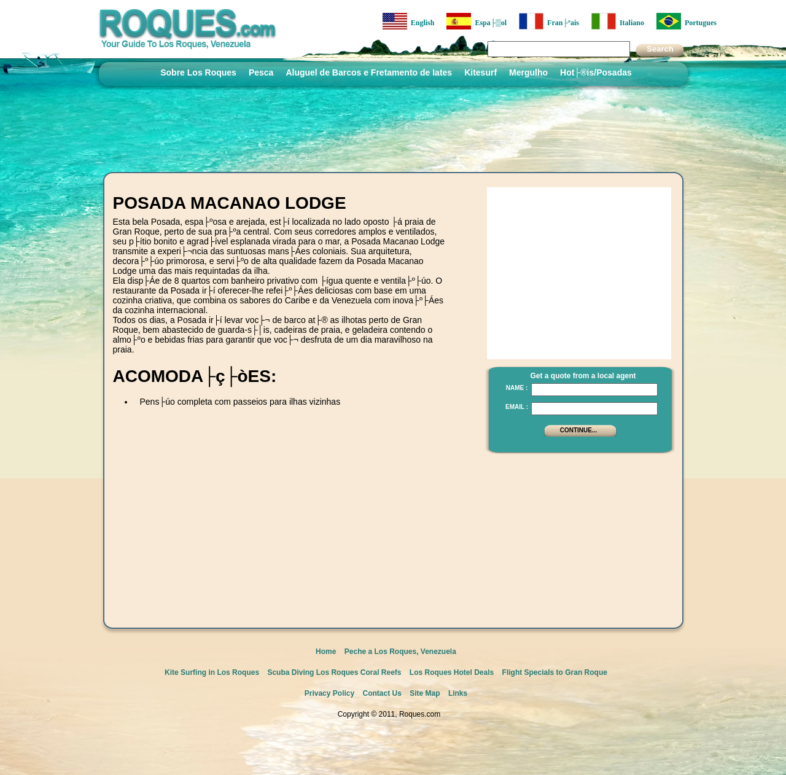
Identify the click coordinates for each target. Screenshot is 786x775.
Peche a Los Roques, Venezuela (400, 651)
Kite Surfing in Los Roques (212, 672)
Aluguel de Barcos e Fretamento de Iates (369, 72)
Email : (516, 406)
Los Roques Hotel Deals (452, 672)
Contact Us (382, 693)
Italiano (617, 21)
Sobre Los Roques (198, 72)
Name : (517, 387)
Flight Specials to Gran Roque (554, 672)
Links (457, 693)
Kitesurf (480, 72)
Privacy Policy (329, 693)
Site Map (425, 693)
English (409, 21)
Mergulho (528, 72)
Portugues (686, 21)
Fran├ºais (549, 21)
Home (326, 651)
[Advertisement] (256, 450)
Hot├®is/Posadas (596, 72)
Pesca (261, 72)
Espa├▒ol (476, 21)
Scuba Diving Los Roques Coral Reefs (334, 672)
